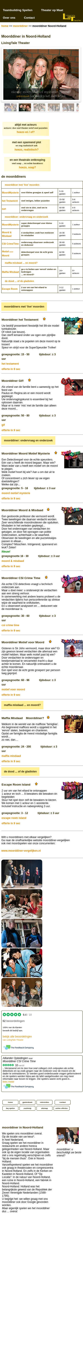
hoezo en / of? (26, 132)
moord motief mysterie (16, 493)
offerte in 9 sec (11, 369)
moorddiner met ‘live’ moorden (22, 184)
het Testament (10, 200)
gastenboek (22, 96)
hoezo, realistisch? (27, 149)
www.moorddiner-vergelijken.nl (21, 850)
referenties (44, 1102)
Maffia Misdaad (10, 272)
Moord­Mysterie (10, 192)
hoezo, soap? (27, 167)
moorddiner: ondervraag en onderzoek (26, 216)
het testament (10, 363)
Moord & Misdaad (7, 234)
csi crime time (10, 625)
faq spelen (10, 1108)
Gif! (4, 209)
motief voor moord (13, 689)
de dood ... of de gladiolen (19, 281)
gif (3, 424)
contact (63, 1102)
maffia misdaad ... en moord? (21, 262)
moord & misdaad (13, 561)
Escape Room (9, 288)
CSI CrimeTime (10, 243)
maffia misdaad (11, 756)
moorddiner (20, 26)
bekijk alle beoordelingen (17, 1038)
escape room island (14, 818)
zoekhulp (27, 1108)
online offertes (61, 1108)
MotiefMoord (7, 253)
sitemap (44, 1108)
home (4, 26)
